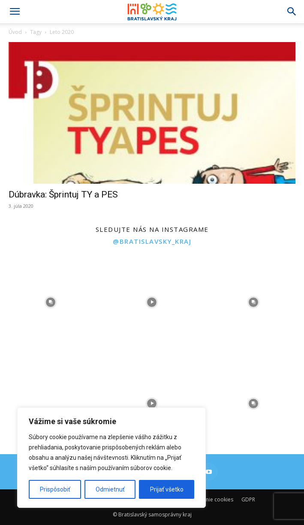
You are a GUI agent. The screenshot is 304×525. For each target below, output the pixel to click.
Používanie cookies (210, 499)
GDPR (248, 499)
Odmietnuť (110, 489)
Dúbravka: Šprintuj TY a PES (63, 194)
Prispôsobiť (55, 489)
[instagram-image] (50, 301)
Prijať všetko (167, 489)
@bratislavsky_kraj (152, 241)
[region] (111, 457)
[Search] (292, 11)
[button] (14, 11)
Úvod (15, 32)
